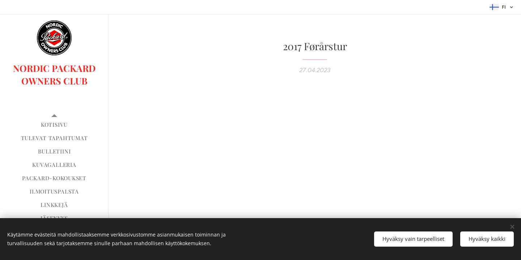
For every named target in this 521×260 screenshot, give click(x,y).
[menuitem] (54, 125)
